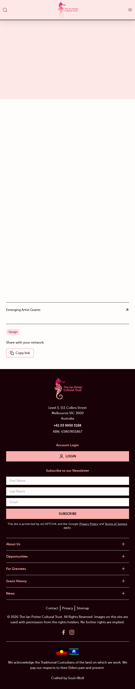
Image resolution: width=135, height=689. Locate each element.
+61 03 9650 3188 (67, 425)
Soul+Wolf (76, 678)
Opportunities (17, 556)
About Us (13, 544)
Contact (52, 608)
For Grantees (16, 569)
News (10, 593)
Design (13, 332)
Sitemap (83, 608)
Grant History (16, 581)
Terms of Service (116, 524)
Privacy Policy (88, 524)
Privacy (67, 608)
